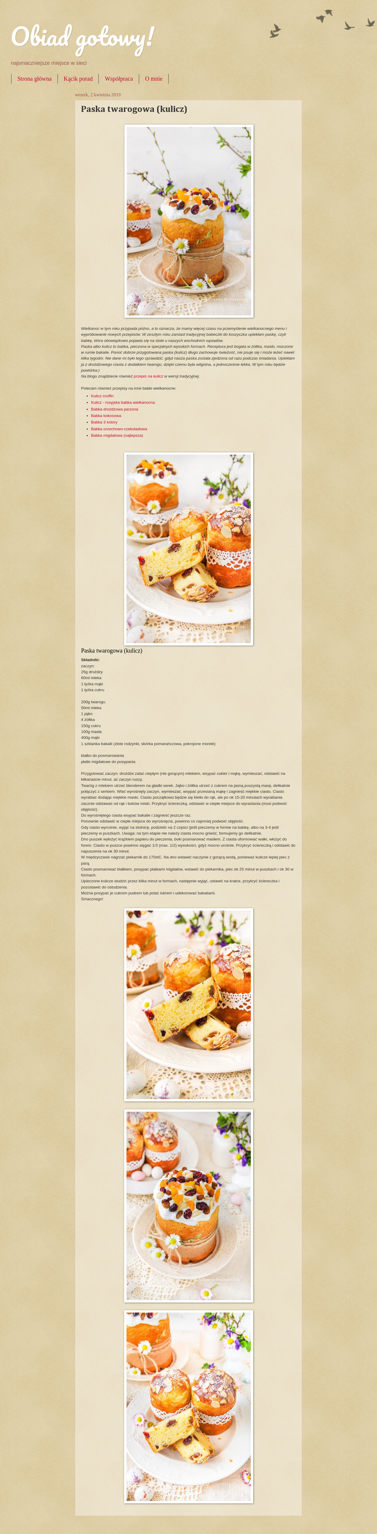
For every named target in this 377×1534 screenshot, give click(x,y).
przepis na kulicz (149, 376)
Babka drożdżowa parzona (114, 409)
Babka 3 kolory (104, 422)
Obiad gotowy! (82, 36)
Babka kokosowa (106, 415)
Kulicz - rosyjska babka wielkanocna (123, 402)
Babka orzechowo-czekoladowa (119, 429)
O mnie (153, 78)
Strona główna (34, 78)
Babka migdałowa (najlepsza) (117, 435)
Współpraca (119, 78)
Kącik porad (78, 78)
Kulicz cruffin (103, 396)
